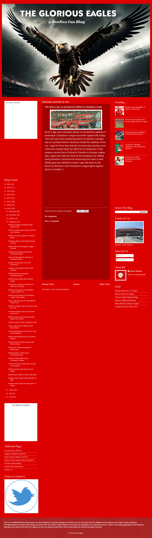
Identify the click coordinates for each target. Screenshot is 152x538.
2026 (9, 184)
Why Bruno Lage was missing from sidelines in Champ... (20, 285)
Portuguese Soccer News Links (126, 307)
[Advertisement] (76, 188)
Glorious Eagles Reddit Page (125, 300)
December (13, 211)
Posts (119, 255)
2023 (9, 194)
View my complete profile (136, 274)
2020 (9, 205)
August (11, 390)
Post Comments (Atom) (60, 289)
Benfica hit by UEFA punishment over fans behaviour (133, 159)
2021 (9, 202)
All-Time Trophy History (12, 463)
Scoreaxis (17, 102)
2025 (9, 188)
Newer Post (48, 284)
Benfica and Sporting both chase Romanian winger (20, 253)
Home (76, 284)
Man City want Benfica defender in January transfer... (20, 258)
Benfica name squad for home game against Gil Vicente (21, 318)
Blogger (80, 533)
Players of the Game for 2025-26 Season (19, 460)
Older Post (104, 284)
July (10, 393)
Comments (121, 260)
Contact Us (8, 470)
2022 (9, 198)
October (12, 218)
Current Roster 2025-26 (12, 451)
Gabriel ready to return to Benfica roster (22, 322)
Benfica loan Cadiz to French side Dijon (22, 375)
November (13, 215)
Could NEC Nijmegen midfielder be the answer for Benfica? (135, 146)
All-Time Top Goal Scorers (13, 467)
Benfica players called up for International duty (18, 354)
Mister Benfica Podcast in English (127, 304)
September (13, 222)
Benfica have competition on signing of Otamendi (135, 108)
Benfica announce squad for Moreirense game (18, 274)
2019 (9, 208)
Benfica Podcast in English (124, 294)
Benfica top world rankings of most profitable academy (135, 133)
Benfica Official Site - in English (126, 291)
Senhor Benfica (136, 271)
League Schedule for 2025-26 (15, 454)
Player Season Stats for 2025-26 (16, 457)
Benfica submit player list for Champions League (18, 359)
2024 (9, 191)
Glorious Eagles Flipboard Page (126, 297)
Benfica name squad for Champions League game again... (21, 296)
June (11, 397)
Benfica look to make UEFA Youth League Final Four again (136, 120)
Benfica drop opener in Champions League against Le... (20, 291)
